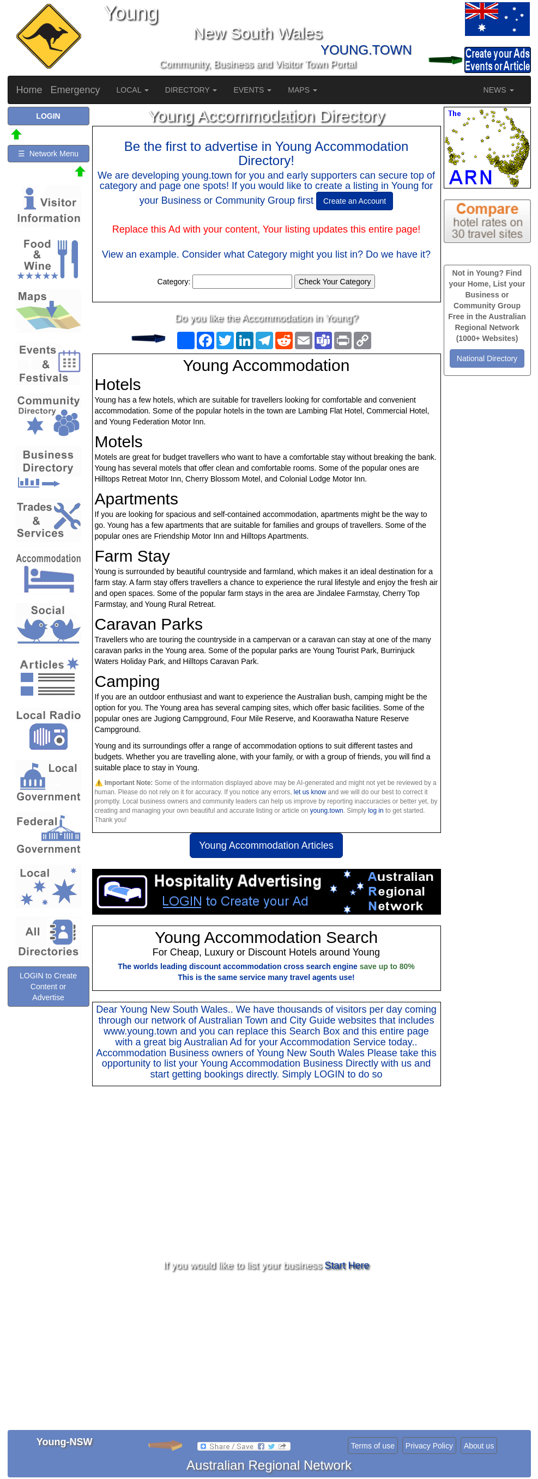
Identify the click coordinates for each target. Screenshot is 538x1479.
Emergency (75, 89)
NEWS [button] (498, 90)
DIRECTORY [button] (191, 90)
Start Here (347, 1265)
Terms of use (373, 1445)
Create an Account (354, 201)
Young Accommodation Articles (266, 845)
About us (479, 1445)
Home (29, 89)
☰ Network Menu (48, 153)
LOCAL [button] (133, 90)
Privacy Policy (429, 1445)
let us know (310, 792)
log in (375, 810)
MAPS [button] (302, 90)
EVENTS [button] (252, 90)
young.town (326, 810)
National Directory (487, 358)
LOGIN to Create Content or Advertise (48, 986)
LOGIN (329, 1074)
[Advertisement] (266, 1173)
